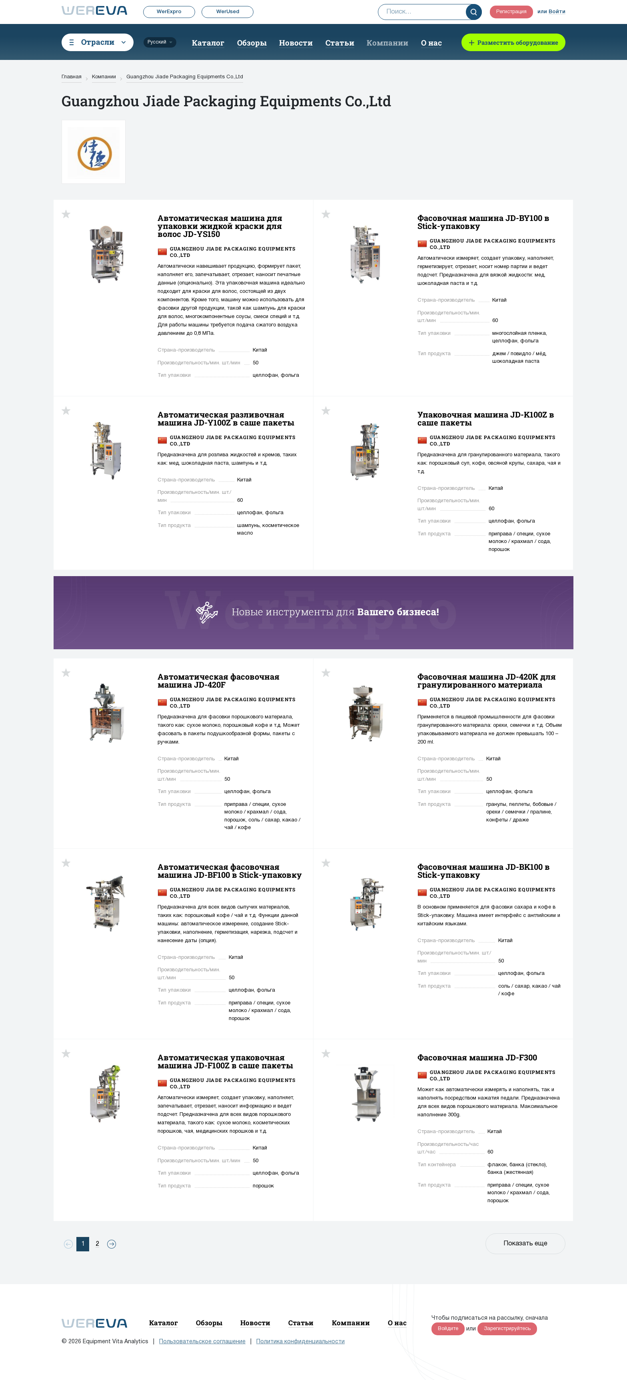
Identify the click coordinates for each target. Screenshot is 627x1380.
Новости (296, 43)
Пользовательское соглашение (202, 1341)
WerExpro (169, 12)
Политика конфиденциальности (300, 1341)
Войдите (448, 1328)
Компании (387, 43)
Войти (557, 12)
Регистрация (511, 12)
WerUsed (227, 12)
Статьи (339, 43)
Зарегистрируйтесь (507, 1328)
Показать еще (525, 1244)
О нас (431, 43)
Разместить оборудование (517, 42)
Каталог (208, 43)
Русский (157, 42)
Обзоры (252, 43)
